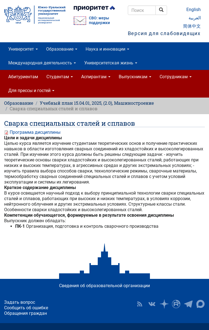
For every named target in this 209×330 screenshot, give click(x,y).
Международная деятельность (42, 63)
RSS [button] (139, 304)
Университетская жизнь (110, 63)
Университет (23, 49)
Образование (61, 49)
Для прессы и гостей (31, 90)
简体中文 (192, 26)
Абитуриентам (23, 76)
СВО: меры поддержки (99, 20)
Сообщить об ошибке (26, 307)
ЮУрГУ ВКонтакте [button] (151, 304)
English (193, 9)
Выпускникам (135, 76)
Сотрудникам (176, 76)
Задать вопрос (19, 302)
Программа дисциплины (35, 132)
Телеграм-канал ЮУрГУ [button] (188, 304)
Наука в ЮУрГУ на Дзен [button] (164, 304)
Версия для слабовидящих (164, 33)
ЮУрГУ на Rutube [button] (176, 304)
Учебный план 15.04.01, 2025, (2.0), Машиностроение (97, 103)
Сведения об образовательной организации (104, 285)
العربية (195, 17)
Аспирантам (95, 76)
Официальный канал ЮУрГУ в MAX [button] (200, 304)
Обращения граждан (25, 313)
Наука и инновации (107, 49)
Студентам (59, 76)
